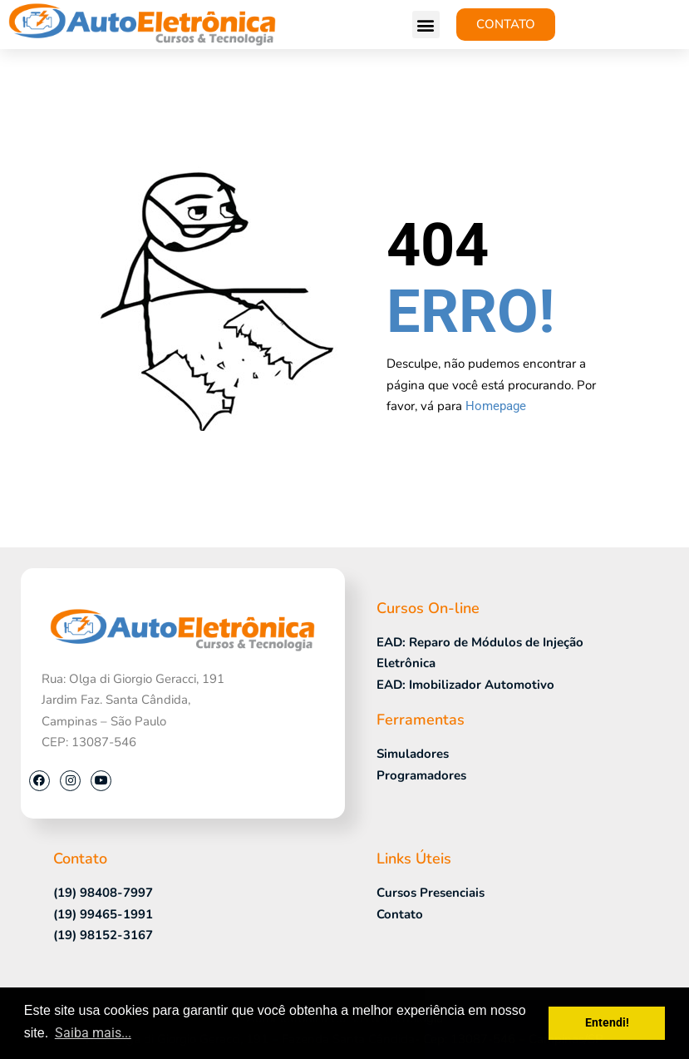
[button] (426, 24)
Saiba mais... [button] (93, 1033)
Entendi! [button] (607, 1023)
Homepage (495, 405)
